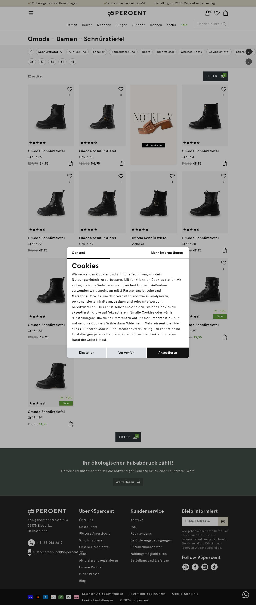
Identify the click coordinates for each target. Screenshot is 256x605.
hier (177, 323)
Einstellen (87, 353)
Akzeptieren (167, 353)
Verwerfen (126, 353)
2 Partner (127, 291)
